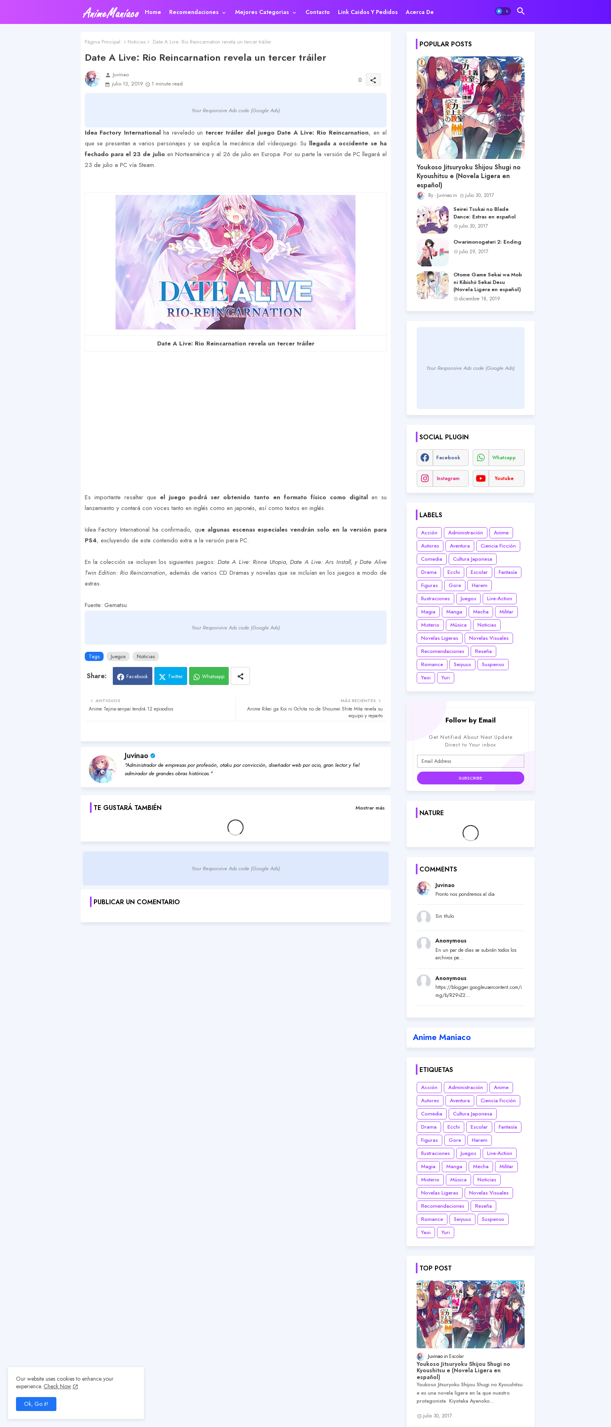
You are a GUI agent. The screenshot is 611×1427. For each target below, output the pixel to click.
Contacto (318, 12)
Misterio (430, 625)
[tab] (153, 12)
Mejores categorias (262, 12)
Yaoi (426, 677)
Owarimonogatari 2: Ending (487, 242)
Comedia (431, 559)
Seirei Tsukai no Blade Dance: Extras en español (484, 213)
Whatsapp (213, 676)
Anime (501, 532)
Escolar (479, 572)
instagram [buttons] (448, 478)
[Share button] (240, 676)
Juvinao (136, 755)
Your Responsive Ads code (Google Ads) (236, 110)
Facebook (137, 676)
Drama (429, 572)
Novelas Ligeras (439, 638)
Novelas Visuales (489, 638)
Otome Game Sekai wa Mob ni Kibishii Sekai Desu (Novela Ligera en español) (487, 282)
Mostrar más (370, 808)
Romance (432, 664)
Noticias (137, 42)
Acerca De (420, 12)
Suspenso (493, 664)
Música (458, 625)
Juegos (118, 656)
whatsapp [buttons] (504, 457)
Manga (454, 611)
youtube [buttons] (504, 478)
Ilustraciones (435, 598)
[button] (503, 11)
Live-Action (499, 598)
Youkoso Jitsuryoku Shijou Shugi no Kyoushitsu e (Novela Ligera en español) (469, 176)
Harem (479, 585)
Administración (465, 532)
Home (153, 12)
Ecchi (453, 572)
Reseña (483, 651)
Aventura (460, 546)
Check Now (57, 1386)
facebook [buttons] (448, 457)
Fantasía (508, 572)
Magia (428, 611)
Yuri (445, 677)
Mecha (481, 611)
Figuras (429, 585)
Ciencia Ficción (498, 546)
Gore (455, 585)
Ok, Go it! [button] (36, 1404)
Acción (429, 532)
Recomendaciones (194, 12)
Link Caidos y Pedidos (368, 12)
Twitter (175, 676)
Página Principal (102, 42)
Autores (430, 546)
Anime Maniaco (442, 1037)
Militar (506, 611)
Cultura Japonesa (472, 559)
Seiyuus (462, 664)
